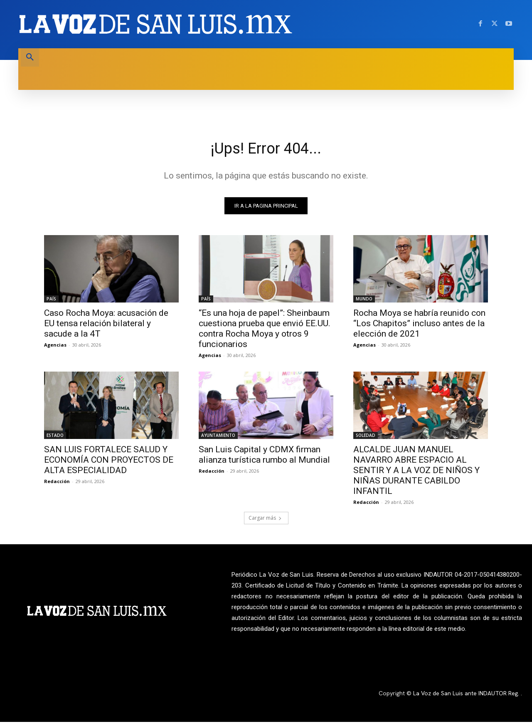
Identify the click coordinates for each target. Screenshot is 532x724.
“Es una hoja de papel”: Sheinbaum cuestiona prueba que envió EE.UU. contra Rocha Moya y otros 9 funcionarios (264, 330)
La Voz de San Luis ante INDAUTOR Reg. (467, 695)
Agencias (55, 347)
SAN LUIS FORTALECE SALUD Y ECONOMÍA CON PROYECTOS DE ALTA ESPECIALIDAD (108, 461)
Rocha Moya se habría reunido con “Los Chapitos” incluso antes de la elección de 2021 (419, 325)
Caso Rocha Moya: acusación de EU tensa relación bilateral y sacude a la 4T (106, 325)
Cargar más (265, 519)
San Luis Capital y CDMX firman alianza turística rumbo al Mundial (264, 456)
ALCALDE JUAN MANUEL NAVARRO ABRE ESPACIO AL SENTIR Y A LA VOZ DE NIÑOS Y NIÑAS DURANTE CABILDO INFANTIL (416, 472)
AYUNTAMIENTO (218, 437)
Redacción (57, 483)
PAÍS (51, 301)
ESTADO (55, 437)
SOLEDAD (365, 437)
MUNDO (364, 301)
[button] (30, 57)
